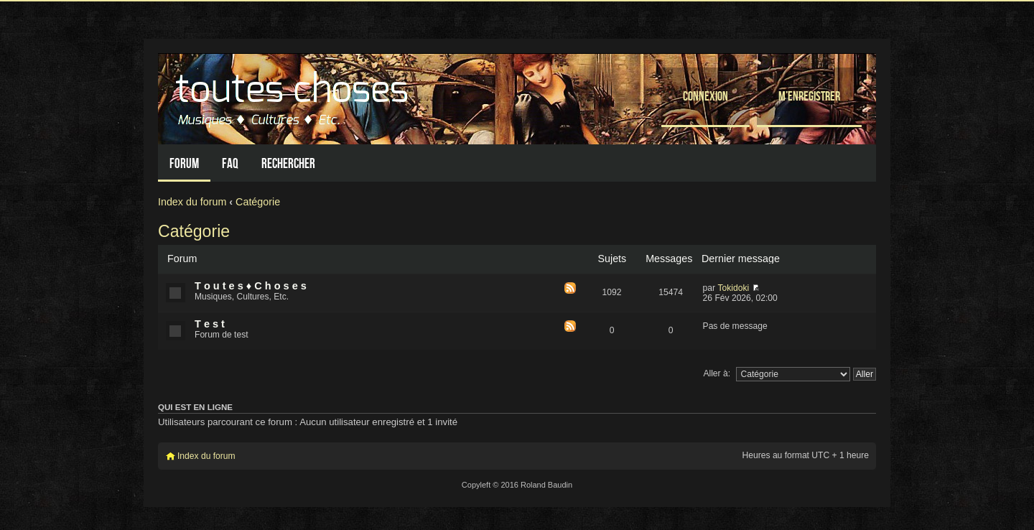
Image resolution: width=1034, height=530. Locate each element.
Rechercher (288, 163)
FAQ (230, 163)
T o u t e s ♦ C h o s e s (251, 286)
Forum (184, 163)
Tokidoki (733, 288)
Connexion (705, 96)
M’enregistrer (809, 96)
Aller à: (716, 373)
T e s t (210, 324)
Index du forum (192, 202)
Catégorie (258, 202)
